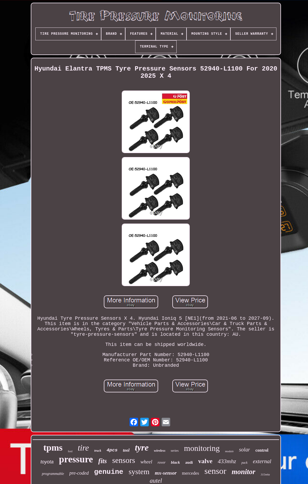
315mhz (265, 474)
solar (244, 449)
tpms (53, 447)
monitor (244, 472)
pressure (76, 459)
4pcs (112, 450)
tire (83, 447)
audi (189, 462)
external (262, 461)
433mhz (227, 461)
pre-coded (79, 473)
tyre (142, 447)
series (175, 450)
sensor (215, 471)
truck (97, 450)
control (261, 450)
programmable (53, 474)
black (175, 462)
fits (102, 461)
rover (162, 462)
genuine (108, 472)
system (139, 471)
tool (126, 450)
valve (205, 461)
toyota (47, 462)
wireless (159, 450)
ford (70, 451)
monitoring (202, 448)
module (229, 451)
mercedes (190, 473)
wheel (146, 462)
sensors (123, 460)
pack (244, 463)
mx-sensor (165, 473)
